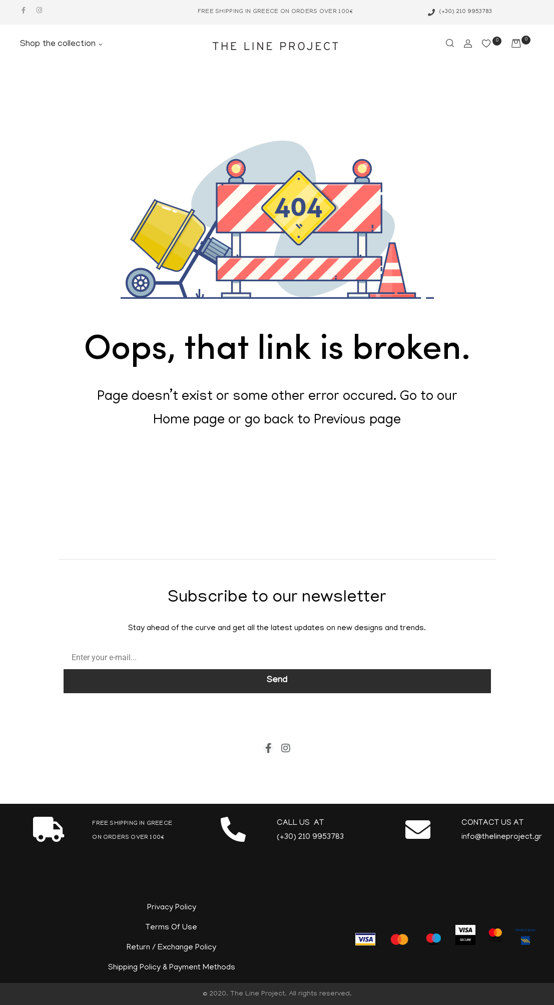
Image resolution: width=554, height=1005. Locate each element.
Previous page (357, 420)
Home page (189, 420)
